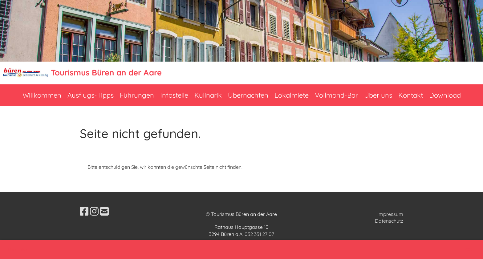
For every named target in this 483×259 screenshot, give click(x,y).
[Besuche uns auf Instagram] (94, 211)
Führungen (137, 95)
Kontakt (410, 95)
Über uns (378, 95)
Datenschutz (389, 221)
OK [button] (468, 249)
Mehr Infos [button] (18, 249)
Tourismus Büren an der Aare (106, 72)
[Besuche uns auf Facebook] (84, 211)
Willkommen (41, 95)
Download (445, 95)
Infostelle (174, 95)
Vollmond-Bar (336, 95)
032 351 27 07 (259, 234)
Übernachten (248, 95)
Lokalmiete (291, 95)
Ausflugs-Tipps (90, 95)
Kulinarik (208, 95)
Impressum (390, 214)
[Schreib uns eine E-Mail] (104, 211)
